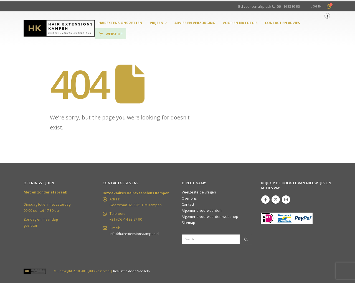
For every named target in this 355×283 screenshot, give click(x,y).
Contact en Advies (282, 23)
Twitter (276, 199)
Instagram (286, 199)
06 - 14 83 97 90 (288, 6)
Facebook (265, 199)
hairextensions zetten (120, 23)
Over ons (189, 198)
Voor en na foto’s (240, 23)
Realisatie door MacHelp (131, 271)
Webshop (110, 34)
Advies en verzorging (194, 23)
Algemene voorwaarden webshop (210, 216)
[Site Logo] (59, 28)
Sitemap (188, 222)
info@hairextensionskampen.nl (136, 235)
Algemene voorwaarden (202, 210)
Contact (188, 204)
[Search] (246, 239)
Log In (316, 6)
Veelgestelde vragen (199, 192)
